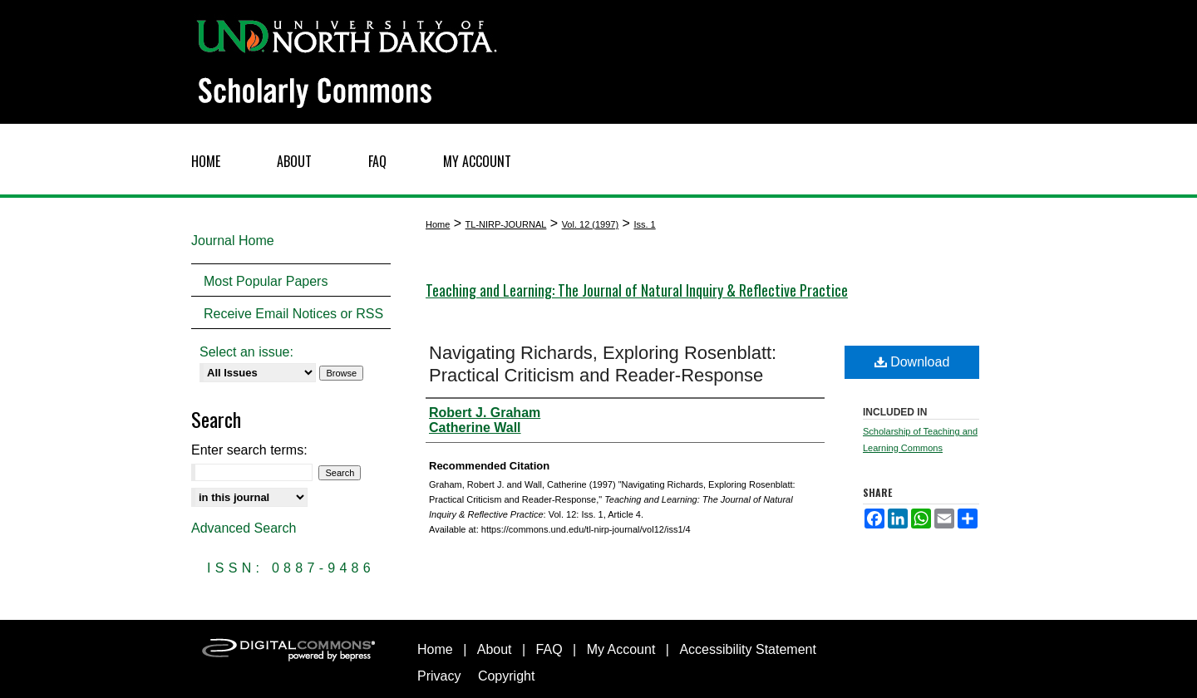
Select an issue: (246, 352)
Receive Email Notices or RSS (293, 314)
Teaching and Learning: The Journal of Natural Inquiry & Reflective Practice (637, 290)
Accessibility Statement (747, 649)
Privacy (439, 676)
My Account (621, 649)
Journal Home (232, 240)
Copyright (506, 676)
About (494, 649)
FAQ (549, 649)
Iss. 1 (644, 224)
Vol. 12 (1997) (590, 224)
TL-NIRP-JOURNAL (506, 224)
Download (912, 362)
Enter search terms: (249, 450)
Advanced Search (243, 528)
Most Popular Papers (266, 281)
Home (438, 224)
